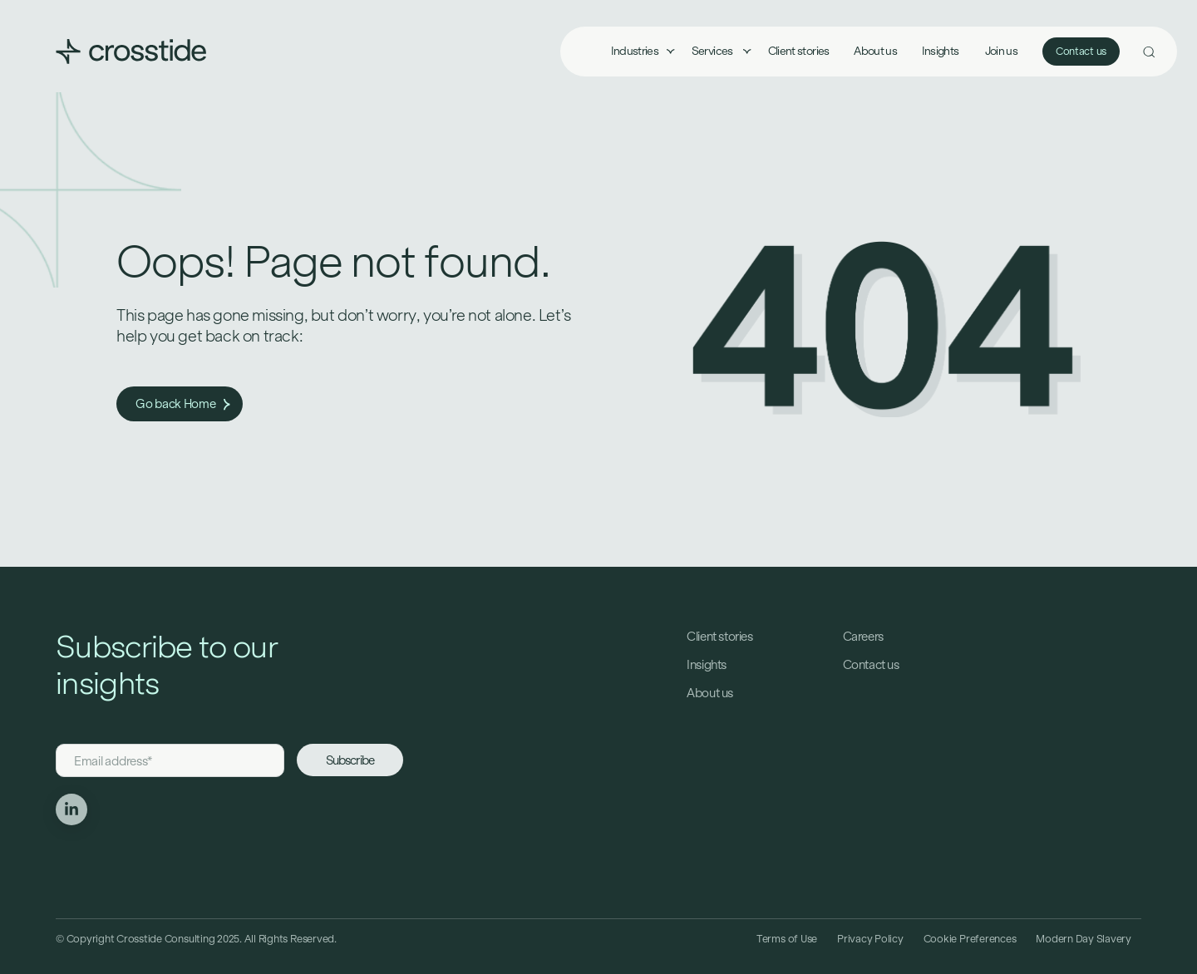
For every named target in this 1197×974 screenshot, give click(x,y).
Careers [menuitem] (863, 636)
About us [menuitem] (875, 51)
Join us (1001, 51)
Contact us (1081, 51)
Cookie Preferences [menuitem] (970, 939)
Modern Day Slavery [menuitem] (1083, 939)
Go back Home (182, 404)
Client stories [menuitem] (799, 51)
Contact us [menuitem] (871, 664)
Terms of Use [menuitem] (786, 939)
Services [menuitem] (713, 51)
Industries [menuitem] (635, 51)
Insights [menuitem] (940, 51)
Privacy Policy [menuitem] (870, 939)
